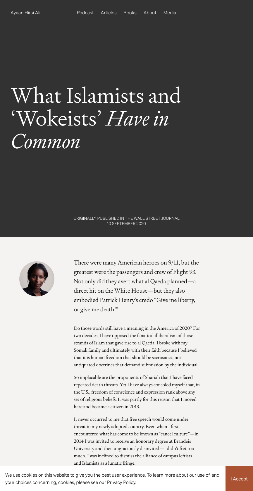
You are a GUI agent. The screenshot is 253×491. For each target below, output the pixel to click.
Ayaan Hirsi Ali (25, 12)
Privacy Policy (121, 482)
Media (169, 12)
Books (130, 12)
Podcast (85, 12)
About (150, 12)
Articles (108, 12)
